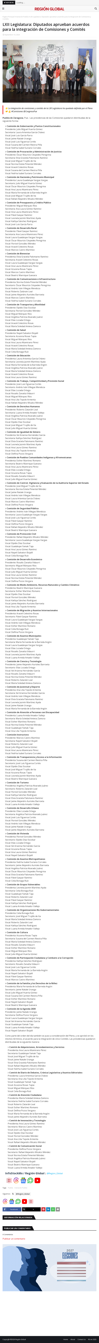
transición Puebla (22, 17)
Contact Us (82, 1339)
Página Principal (8, 17)
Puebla (10, 1188)
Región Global (20, 1339)
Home (65, 1339)
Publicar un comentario (14, 1238)
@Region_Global (55, 1173)
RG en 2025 (92, 1339)
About (73, 1339)
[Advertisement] (24, 1313)
